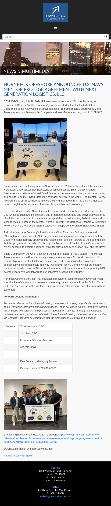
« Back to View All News (18, 455)
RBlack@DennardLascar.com (55, 496)
